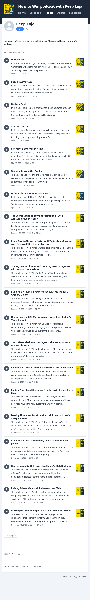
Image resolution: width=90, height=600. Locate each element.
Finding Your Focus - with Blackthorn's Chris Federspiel (42, 367)
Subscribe (75, 13)
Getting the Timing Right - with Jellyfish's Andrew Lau (41, 510)
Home (22, 13)
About (61, 13)
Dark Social (17, 59)
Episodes (35, 13)
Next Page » (11, 535)
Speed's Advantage (21, 81)
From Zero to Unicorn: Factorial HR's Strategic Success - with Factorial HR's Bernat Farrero (42, 242)
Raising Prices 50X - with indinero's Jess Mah (36, 488)
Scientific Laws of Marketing (27, 148)
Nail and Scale (19, 104)
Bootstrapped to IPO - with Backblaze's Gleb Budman (41, 465)
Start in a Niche (20, 126)
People (49, 13)
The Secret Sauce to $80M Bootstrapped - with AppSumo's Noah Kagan (37, 217)
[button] (6, 60)
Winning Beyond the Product (27, 171)
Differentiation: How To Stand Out (30, 193)
